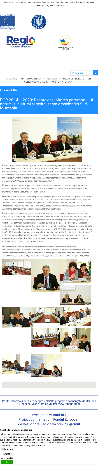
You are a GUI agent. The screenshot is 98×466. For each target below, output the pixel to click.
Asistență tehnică (62, 82)
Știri (90, 78)
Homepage (11, 78)
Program (51, 78)
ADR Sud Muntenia (31, 78)
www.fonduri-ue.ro (69, 403)
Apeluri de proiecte (73, 78)
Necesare (8, 449)
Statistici (7, 454)
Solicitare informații (36, 82)
